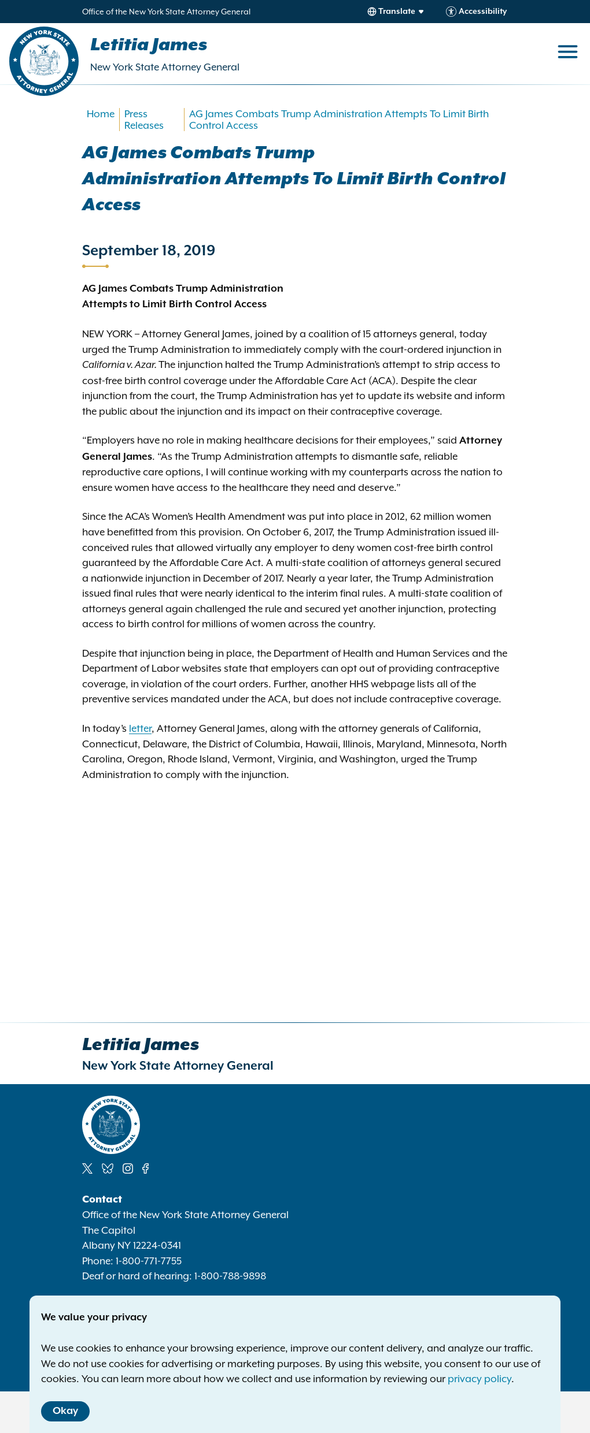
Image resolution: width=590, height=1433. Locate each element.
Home (101, 114)
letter (140, 728)
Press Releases (144, 119)
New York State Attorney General (164, 67)
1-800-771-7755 (149, 1261)
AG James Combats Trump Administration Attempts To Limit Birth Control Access (339, 119)
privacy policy (479, 1378)
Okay (65, 1411)
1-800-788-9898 (230, 1276)
